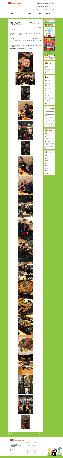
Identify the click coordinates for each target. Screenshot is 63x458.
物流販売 (47, 135)
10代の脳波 (40, 10)
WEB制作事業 (28, 445)
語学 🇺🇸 (47, 95)
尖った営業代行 (48, 139)
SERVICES (48, 69)
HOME (47, 66)
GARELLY (47, 71)
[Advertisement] (49, 191)
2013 (47, 173)
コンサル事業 (40, 6)
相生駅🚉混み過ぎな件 (50, 114)
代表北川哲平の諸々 (19, 24)
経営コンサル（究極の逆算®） (50, 144)
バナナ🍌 (47, 93)
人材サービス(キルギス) (51, 9)
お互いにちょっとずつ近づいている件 (50, 121)
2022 (47, 158)
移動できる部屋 (51, 10)
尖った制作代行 (48, 141)
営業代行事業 (48, 85)
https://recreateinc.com (15, 449)
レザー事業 (46, 3)
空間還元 (45, 10)
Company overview (14, 450)
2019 (47, 163)
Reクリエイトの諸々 (49, 146)
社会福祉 (47, 133)
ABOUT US (48, 67)
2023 (47, 157)
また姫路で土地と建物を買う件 (50, 112)
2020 (47, 162)
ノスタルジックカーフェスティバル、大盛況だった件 (50, 117)
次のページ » (41, 433)
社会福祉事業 (40, 3)
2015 (47, 170)
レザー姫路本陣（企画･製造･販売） (50, 137)
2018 (47, 165)
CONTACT (48, 72)
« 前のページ (10, 433)
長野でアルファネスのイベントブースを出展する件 (50, 124)
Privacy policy (12, 452)
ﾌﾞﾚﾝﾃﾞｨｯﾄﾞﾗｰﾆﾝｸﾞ (47, 6)
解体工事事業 (35, 446)
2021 (47, 160)
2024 (47, 155)
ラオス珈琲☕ (52, 3)
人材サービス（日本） (41, 9)
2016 (47, 168)
